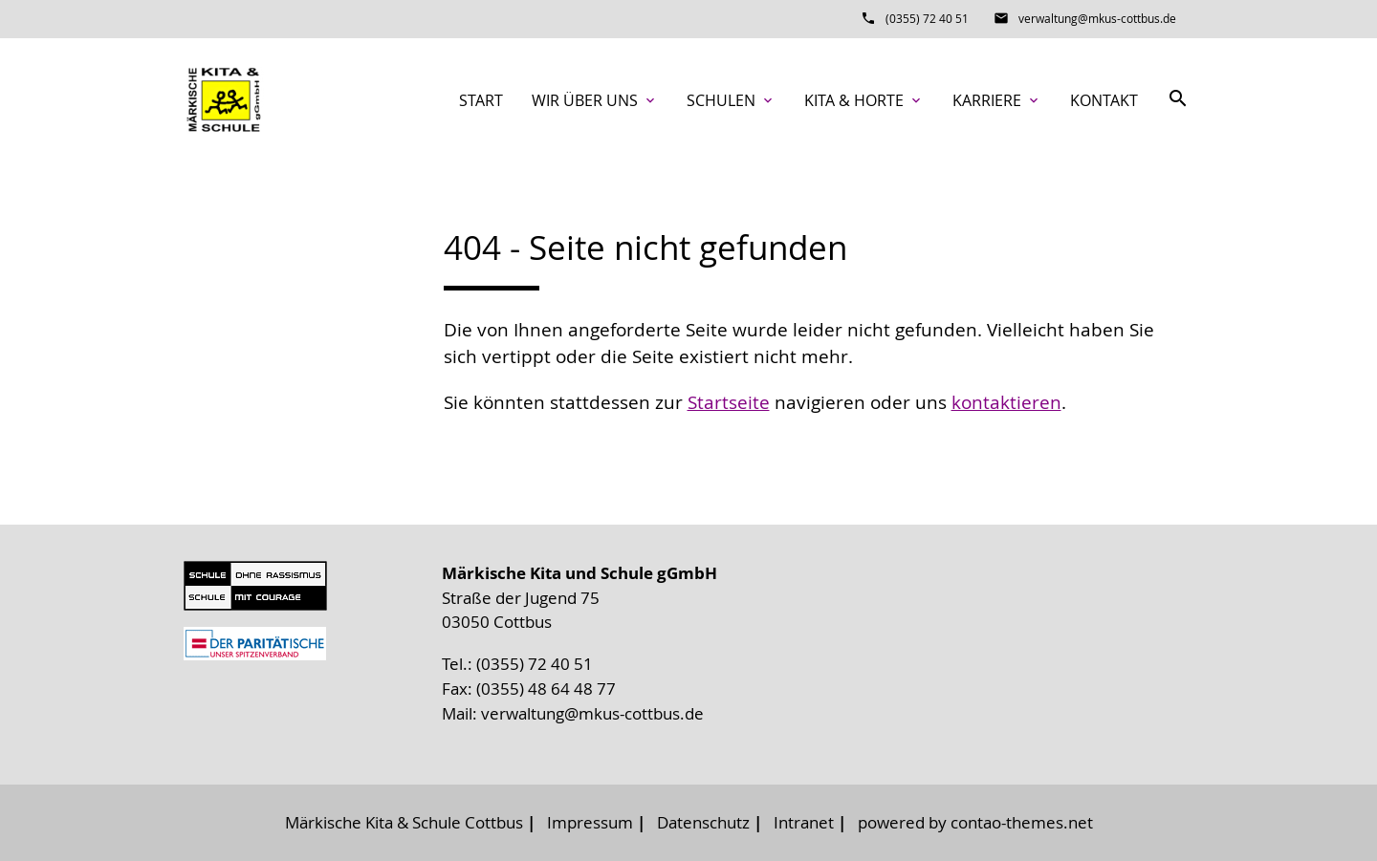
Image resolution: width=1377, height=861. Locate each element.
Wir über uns (595, 100)
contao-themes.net (1022, 822)
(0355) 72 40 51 (927, 18)
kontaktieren (1006, 402)
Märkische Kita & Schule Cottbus (404, 822)
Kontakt (1104, 100)
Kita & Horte (864, 100)
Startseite (729, 402)
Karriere (996, 100)
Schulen (731, 100)
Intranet (804, 822)
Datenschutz (703, 822)
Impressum (590, 822)
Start (481, 100)
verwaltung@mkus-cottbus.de (1097, 18)
